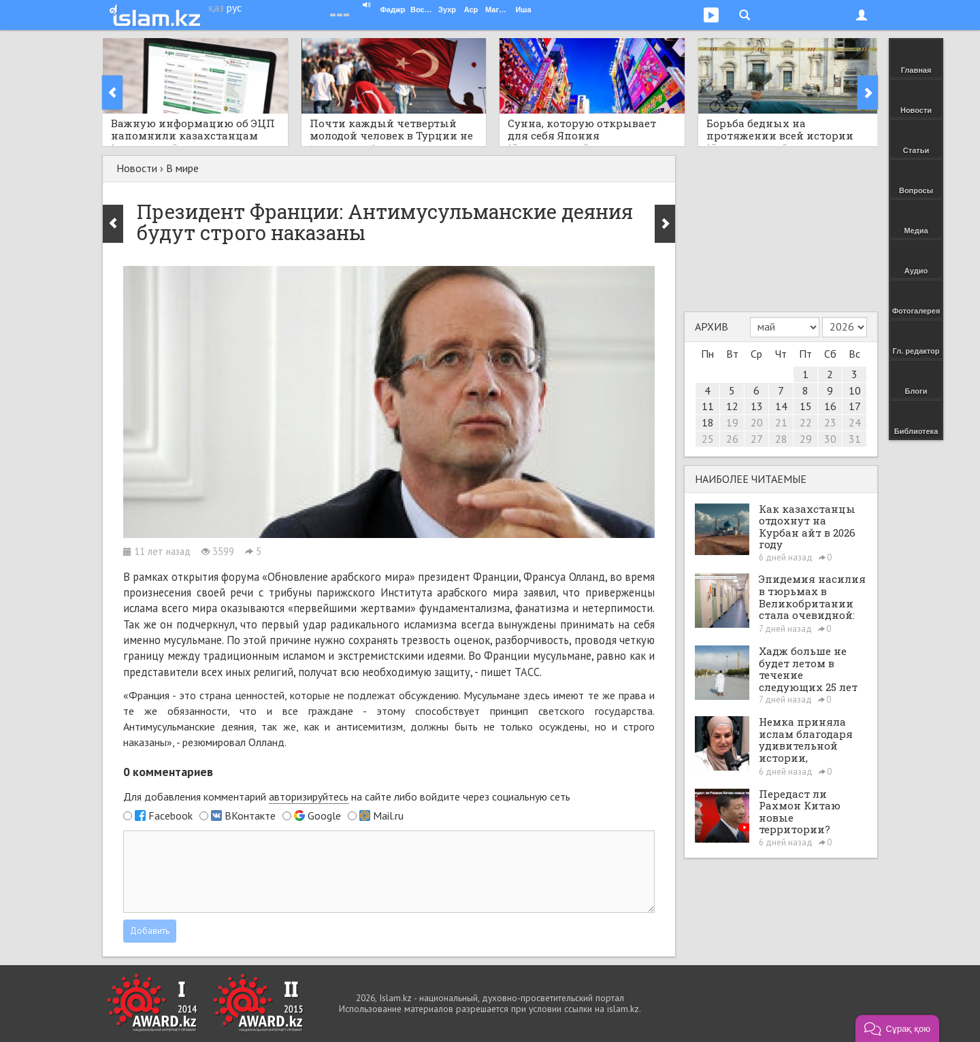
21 (781, 422)
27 (757, 439)
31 (855, 439)
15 (806, 406)
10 (855, 390)
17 (855, 406)
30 (830, 439)
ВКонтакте (250, 815)
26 (732, 439)
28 (781, 439)
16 (830, 406)
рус (234, 7)
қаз (216, 7)
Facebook (170, 815)
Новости (136, 168)
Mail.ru (388, 815)
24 (855, 422)
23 (830, 422)
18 (708, 422)
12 (732, 406)
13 (757, 406)
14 (781, 406)
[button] (897, 1028)
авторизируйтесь (308, 796)
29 (806, 439)
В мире (182, 168)
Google (324, 815)
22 (806, 422)
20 (757, 422)
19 (732, 422)
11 (708, 406)
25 (708, 439)
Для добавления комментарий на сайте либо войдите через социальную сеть (346, 797)
